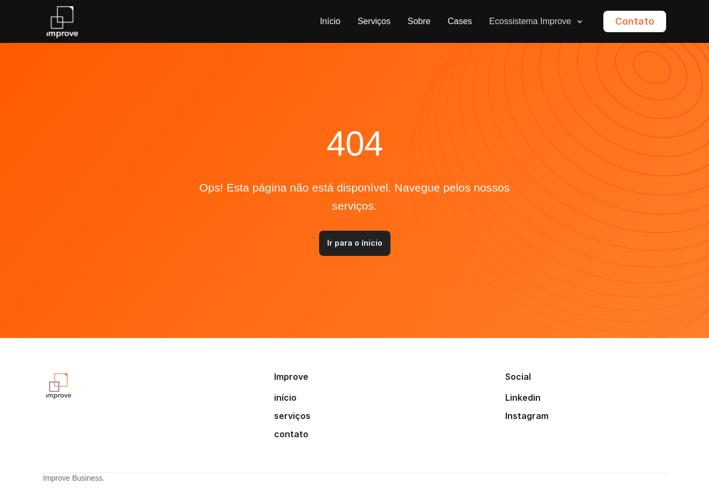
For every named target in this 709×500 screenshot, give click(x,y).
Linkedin (523, 397)
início (285, 397)
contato (291, 434)
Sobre (419, 21)
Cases (460, 21)
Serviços (374, 21)
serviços (292, 415)
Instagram (527, 415)
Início (330, 21)
